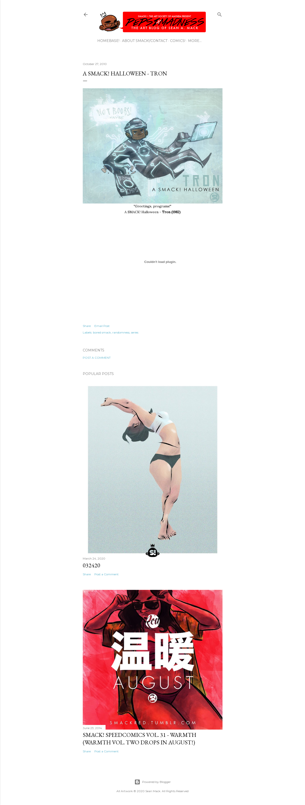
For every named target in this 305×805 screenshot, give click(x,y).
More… (195, 41)
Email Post (102, 326)
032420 (91, 565)
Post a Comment (97, 357)
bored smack (102, 332)
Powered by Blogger (152, 782)
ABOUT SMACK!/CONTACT (144, 41)
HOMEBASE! (108, 41)
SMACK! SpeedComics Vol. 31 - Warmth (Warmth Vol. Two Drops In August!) (139, 738)
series (134, 332)
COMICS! (177, 41)
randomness (121, 332)
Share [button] (87, 326)
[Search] (220, 13)
